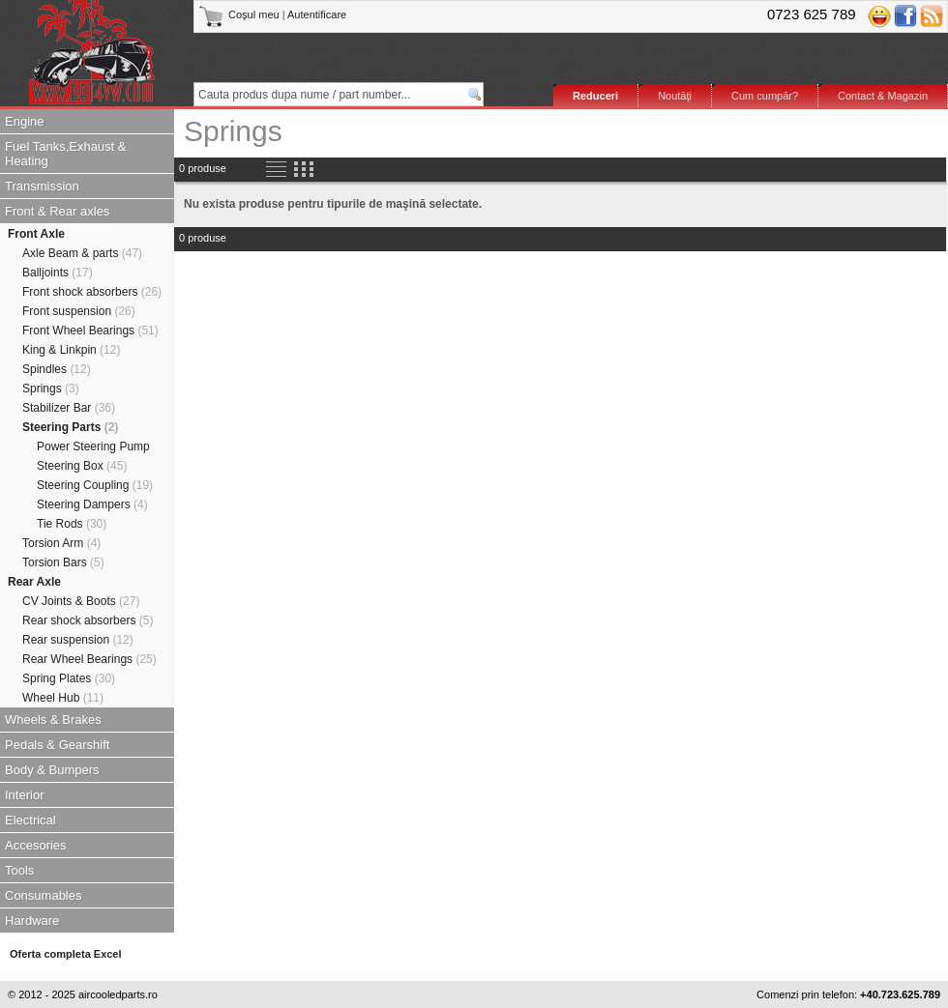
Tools (19, 870)
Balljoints (57, 272)
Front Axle (36, 234)
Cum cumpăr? (764, 95)
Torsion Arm (61, 543)
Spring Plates (68, 678)
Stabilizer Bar (68, 408)
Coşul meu (240, 14)
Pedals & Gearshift (57, 744)
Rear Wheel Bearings (89, 659)
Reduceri (595, 95)
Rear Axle (34, 582)
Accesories (36, 845)
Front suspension (78, 311)
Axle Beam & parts (82, 253)
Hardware (32, 920)
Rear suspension (77, 640)
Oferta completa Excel (66, 954)
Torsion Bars (63, 562)
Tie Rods (71, 524)
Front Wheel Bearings (90, 330)
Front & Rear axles (57, 211)
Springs (50, 388)
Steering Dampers (92, 504)
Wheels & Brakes (53, 719)
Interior (24, 795)
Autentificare (316, 14)
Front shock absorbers (92, 292)
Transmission (42, 186)
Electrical (30, 820)
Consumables (43, 895)
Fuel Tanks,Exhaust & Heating (66, 153)
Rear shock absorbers (87, 620)
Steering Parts (70, 427)
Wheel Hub (63, 698)
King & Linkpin (71, 350)
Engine (24, 121)
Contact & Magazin (883, 95)
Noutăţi (675, 95)
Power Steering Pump (93, 446)
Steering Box (82, 466)
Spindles (56, 369)
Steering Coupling (95, 485)
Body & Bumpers (52, 770)
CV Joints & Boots (80, 601)
